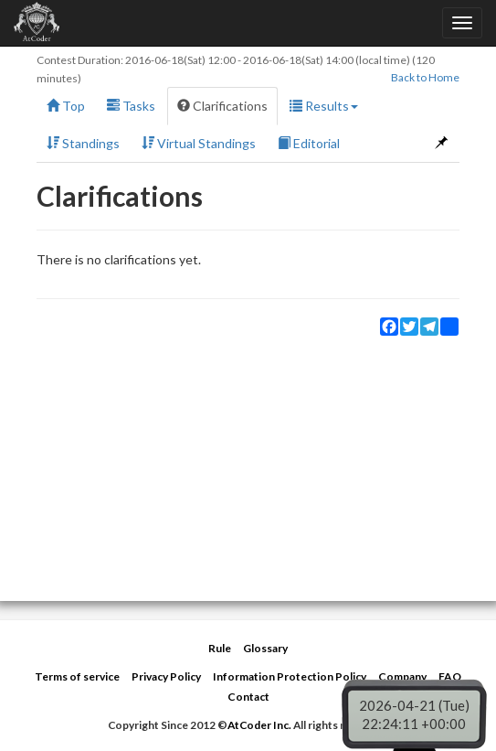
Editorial (309, 143)
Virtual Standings (199, 143)
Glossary (265, 648)
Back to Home (425, 77)
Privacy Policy (166, 676)
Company (402, 676)
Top (66, 105)
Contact (248, 696)
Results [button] (324, 105)
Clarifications (222, 105)
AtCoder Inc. (259, 725)
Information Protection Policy (289, 676)
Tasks (131, 105)
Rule (219, 648)
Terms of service (77, 676)
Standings (83, 143)
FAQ (449, 676)
